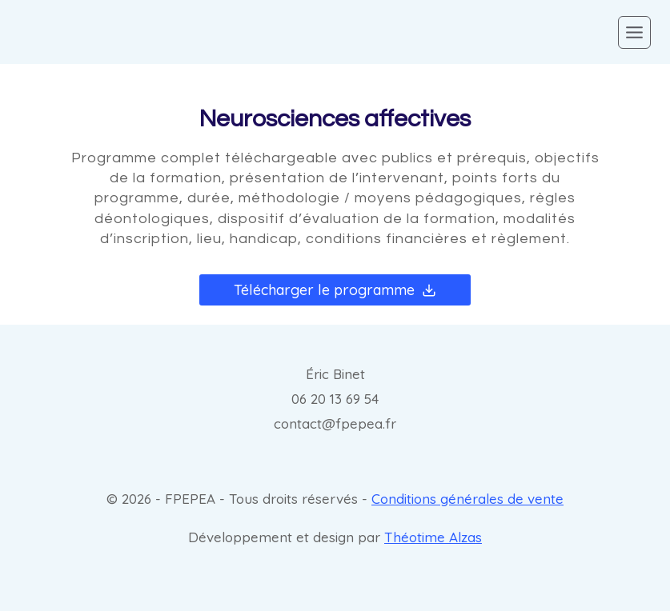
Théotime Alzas (433, 537)
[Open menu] (634, 32)
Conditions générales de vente (467, 498)
